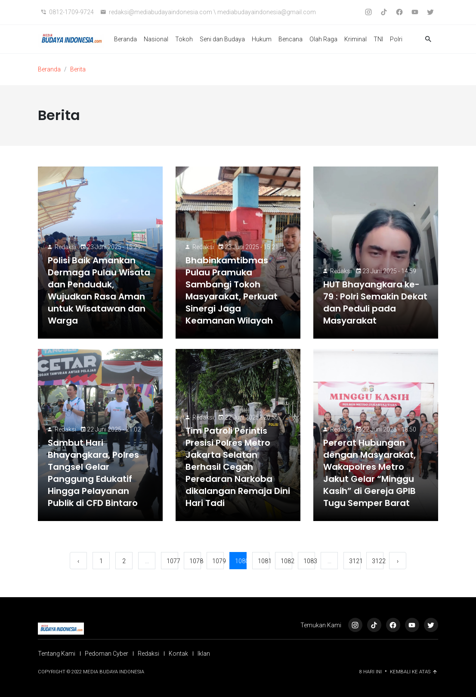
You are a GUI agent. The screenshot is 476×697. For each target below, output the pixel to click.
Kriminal (355, 39)
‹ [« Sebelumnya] (78, 561)
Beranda (125, 39)
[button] (428, 39)
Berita (78, 69)
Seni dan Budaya (222, 39)
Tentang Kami (56, 653)
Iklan (204, 653)
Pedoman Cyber (106, 653)
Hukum (262, 39)
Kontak (178, 653)
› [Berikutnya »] (398, 561)
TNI (378, 39)
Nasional (156, 39)
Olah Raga (323, 39)
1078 (195, 561)
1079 (218, 561)
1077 (172, 561)
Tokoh (184, 39)
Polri (396, 39)
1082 (286, 561)
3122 (377, 561)
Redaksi (65, 247)
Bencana (290, 39)
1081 (263, 561)
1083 (309, 561)
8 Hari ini (371, 672)
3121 (355, 561)
